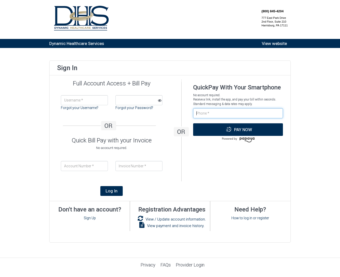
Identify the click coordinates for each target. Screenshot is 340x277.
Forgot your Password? (134, 108)
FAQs (165, 264)
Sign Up (90, 218)
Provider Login (190, 264)
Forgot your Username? (79, 108)
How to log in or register (250, 218)
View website (274, 43)
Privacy (148, 264)
